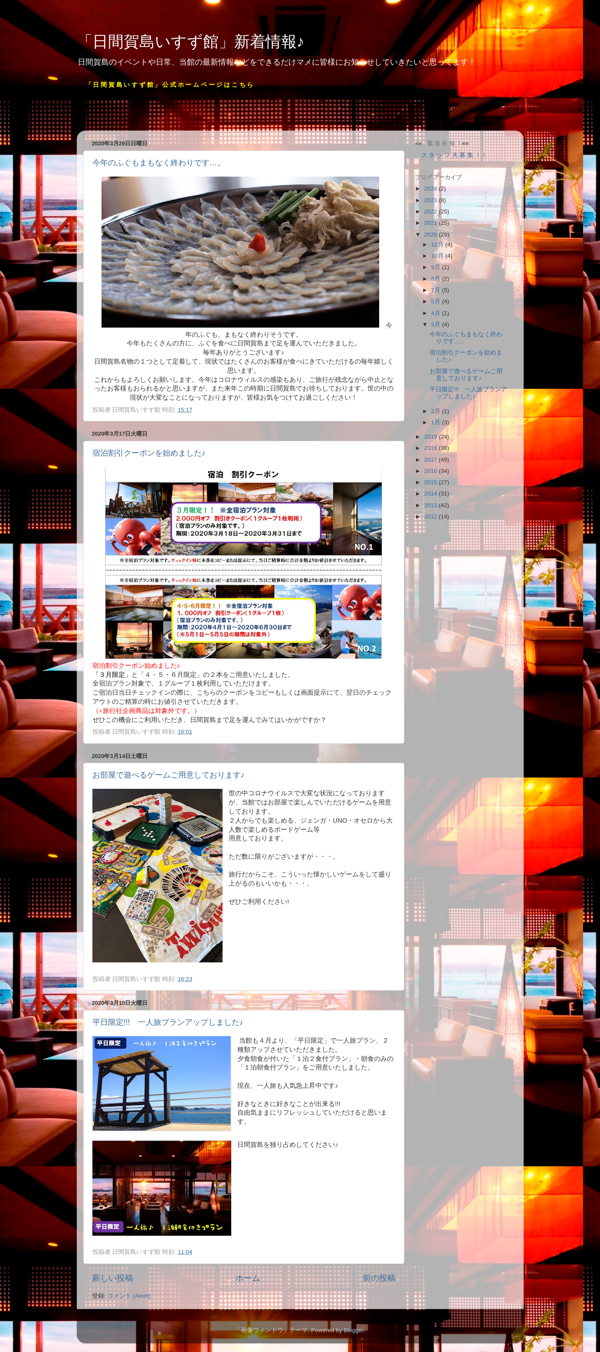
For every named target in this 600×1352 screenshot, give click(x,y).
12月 (438, 244)
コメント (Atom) (129, 1296)
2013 (431, 505)
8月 (436, 279)
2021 (431, 223)
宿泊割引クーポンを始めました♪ (149, 453)
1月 (436, 422)
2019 (431, 436)
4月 (436, 313)
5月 (436, 301)
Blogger (354, 1330)
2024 (431, 188)
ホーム (248, 1278)
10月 (438, 256)
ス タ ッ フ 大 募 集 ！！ (451, 155)
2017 (431, 459)
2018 (431, 448)
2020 (431, 234)
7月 (436, 290)
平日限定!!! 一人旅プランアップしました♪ (167, 1022)
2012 (431, 516)
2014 (431, 493)
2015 (431, 482)
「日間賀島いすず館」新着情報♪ (191, 41)
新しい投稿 (112, 1278)
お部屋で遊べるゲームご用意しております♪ (168, 775)
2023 (431, 200)
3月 (436, 324)
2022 (431, 211)
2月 (436, 411)
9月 (436, 267)
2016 (431, 471)
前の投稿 (379, 1278)
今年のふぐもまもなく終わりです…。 (158, 162)
